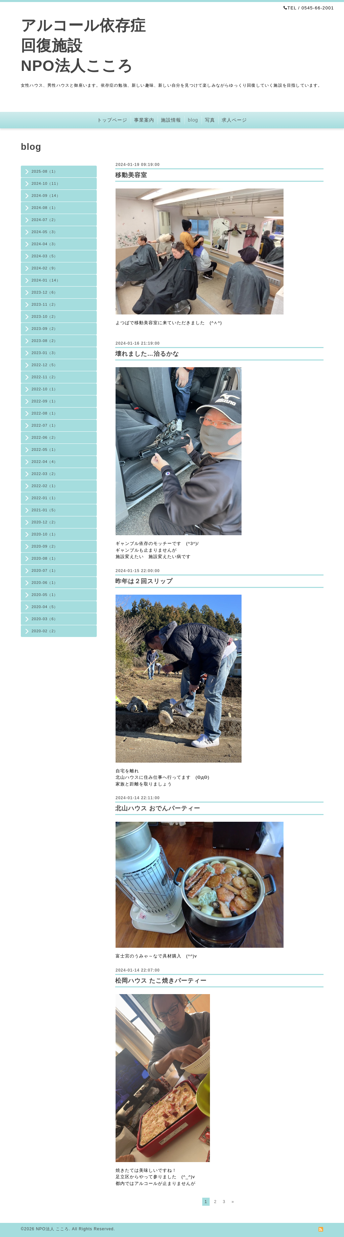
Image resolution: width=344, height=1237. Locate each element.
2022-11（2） (45, 377)
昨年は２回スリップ (144, 581)
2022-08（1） (45, 413)
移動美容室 (131, 175)
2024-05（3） (45, 232)
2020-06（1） (45, 583)
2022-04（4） (45, 462)
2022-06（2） (45, 437)
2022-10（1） (45, 389)
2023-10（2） (45, 316)
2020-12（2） (45, 522)
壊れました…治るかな (147, 353)
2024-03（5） (45, 256)
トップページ (112, 120)
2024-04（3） (45, 244)
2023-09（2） (45, 329)
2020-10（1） (45, 534)
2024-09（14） (46, 196)
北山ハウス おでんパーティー (157, 808)
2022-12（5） (45, 365)
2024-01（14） (46, 280)
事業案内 (144, 120)
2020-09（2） (45, 546)
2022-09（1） (45, 401)
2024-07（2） (45, 220)
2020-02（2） (45, 631)
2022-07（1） (45, 425)
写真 (210, 120)
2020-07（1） (45, 570)
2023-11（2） (45, 304)
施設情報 (171, 120)
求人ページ (234, 120)
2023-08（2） (45, 341)
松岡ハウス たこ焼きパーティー (161, 980)
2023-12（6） (45, 292)
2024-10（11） (46, 183)
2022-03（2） (45, 474)
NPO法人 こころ (52, 1229)
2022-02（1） (45, 486)
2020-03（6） (45, 619)
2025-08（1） (45, 171)
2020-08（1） (45, 558)
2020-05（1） (45, 595)
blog (193, 120)
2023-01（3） (45, 353)
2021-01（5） (45, 510)
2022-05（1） (45, 449)
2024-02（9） (45, 268)
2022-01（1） (45, 498)
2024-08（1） (45, 208)
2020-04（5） (45, 607)
